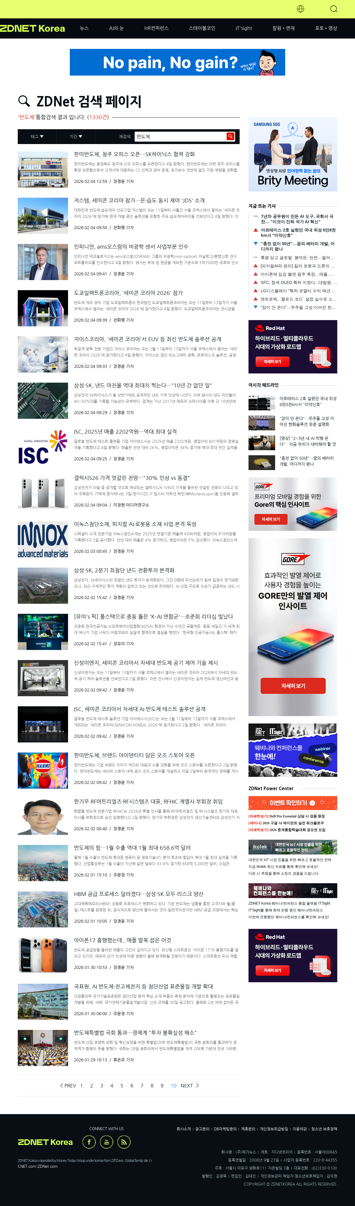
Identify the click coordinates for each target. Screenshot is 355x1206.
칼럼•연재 (283, 28)
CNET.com (27, 1166)
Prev (67, 1085)
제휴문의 (248, 1129)
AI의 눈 (116, 28)
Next (189, 1085)
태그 (34, 137)
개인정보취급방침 (274, 1129)
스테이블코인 (202, 28)
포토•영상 (326, 28)
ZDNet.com (48, 1166)
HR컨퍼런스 (156, 28)
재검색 (124, 137)
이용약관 (300, 1129)
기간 (73, 137)
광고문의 (202, 1129)
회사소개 (184, 1129)
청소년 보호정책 (324, 1129)
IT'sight (244, 28)
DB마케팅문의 (225, 1129)
